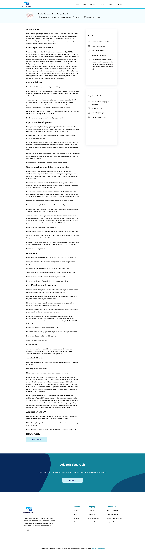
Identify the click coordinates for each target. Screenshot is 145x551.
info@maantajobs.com (114, 514)
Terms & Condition (93, 518)
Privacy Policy (92, 522)
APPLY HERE (36, 439)
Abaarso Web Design (98, 548)
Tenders (92, 4)
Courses (101, 4)
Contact (119, 4)
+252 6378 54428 (112, 511)
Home (77, 4)
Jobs (84, 4)
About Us (91, 511)
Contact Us (72, 480)
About (111, 4)
